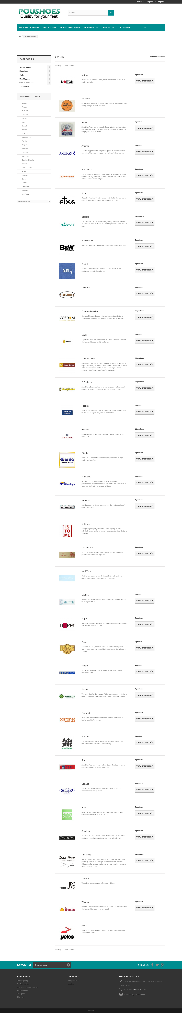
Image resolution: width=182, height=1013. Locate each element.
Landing (71, 984)
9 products (139, 287)
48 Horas (24, 133)
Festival (85, 406)
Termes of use (22, 990)
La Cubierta (87, 547)
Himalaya (86, 477)
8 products (139, 476)
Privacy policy (22, 981)
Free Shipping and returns (27, 987)
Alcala (23, 171)
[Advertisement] (91, 46)
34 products (139, 854)
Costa (84, 335)
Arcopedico (25, 156)
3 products (139, 547)
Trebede (24, 114)
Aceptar (91, 1011)
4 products (139, 240)
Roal (84, 760)
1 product (138, 122)
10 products (139, 216)
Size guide (21, 994)
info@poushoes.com (137, 994)
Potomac (86, 736)
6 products (139, 169)
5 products (139, 264)
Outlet (142, 27)
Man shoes (108, 27)
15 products (139, 311)
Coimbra (24, 152)
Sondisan (25, 164)
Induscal (85, 500)
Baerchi (24, 130)
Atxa (23, 122)
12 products (139, 429)
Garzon (24, 118)
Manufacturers (30, 96)
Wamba (24, 141)
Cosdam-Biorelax (27, 160)
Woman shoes (91, 27)
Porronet (24, 190)
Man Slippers (49, 27)
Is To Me (24, 111)
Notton (24, 103)
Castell (24, 126)
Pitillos (85, 689)
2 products (139, 75)
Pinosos (24, 107)
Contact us (140, 2)
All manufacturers (29, 27)
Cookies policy (23, 984)
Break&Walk (26, 137)
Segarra (24, 145)
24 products (139, 358)
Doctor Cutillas (26, 168)
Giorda (24, 183)
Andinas (24, 149)
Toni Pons (25, 175)
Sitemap (20, 997)
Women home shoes (70, 27)
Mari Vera (25, 194)
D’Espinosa (25, 186)
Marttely (85, 595)
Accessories (125, 27)
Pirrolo (85, 666)
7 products (139, 193)
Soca (23, 179)
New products (73, 981)
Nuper (84, 618)
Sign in (161, 2)
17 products (139, 382)
